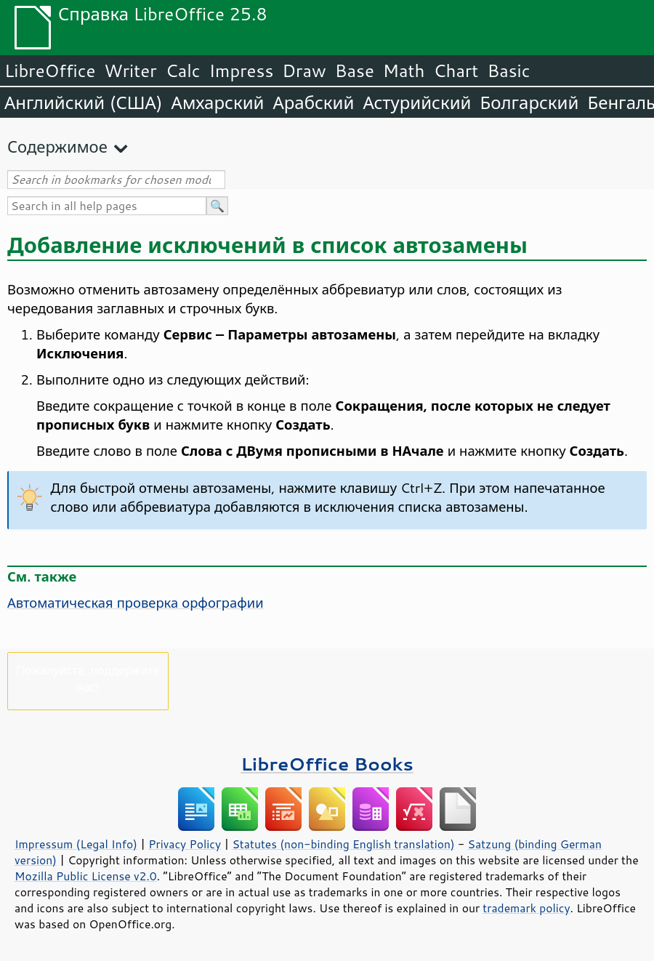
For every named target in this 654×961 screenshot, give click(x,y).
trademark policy (526, 908)
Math (404, 70)
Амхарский (218, 102)
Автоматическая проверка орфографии (135, 602)
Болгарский (529, 102)
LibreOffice (49, 70)
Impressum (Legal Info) (76, 844)
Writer (130, 70)
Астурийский (417, 102)
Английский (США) (83, 102)
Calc (183, 70)
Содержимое (57, 146)
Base (354, 70)
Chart (455, 70)
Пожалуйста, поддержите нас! (87, 678)
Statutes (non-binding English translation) (343, 844)
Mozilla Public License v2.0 (86, 876)
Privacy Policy (184, 844)
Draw (304, 70)
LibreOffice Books (327, 763)
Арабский (313, 102)
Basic (508, 70)
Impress (241, 70)
